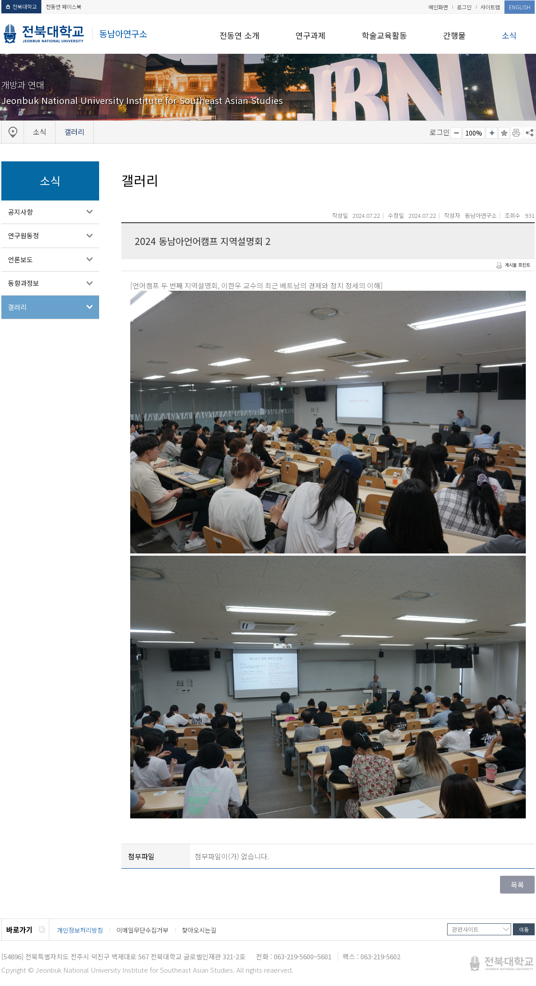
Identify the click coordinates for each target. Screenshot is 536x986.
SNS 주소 (529, 132)
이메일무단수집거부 (142, 930)
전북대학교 (21, 6)
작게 (456, 133)
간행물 (454, 35)
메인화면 (438, 7)
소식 (509, 35)
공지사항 (20, 211)
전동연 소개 (240, 35)
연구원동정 (23, 235)
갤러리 (17, 307)
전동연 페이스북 (63, 6)
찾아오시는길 (199, 930)
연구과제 (311, 35)
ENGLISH (519, 7)
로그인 (464, 7)
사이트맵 (490, 7)
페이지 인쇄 (517, 133)
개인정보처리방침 (80, 930)
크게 (491, 133)
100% (473, 132)
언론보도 (20, 259)
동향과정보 (23, 283)
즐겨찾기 (504, 133)
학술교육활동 (384, 35)
